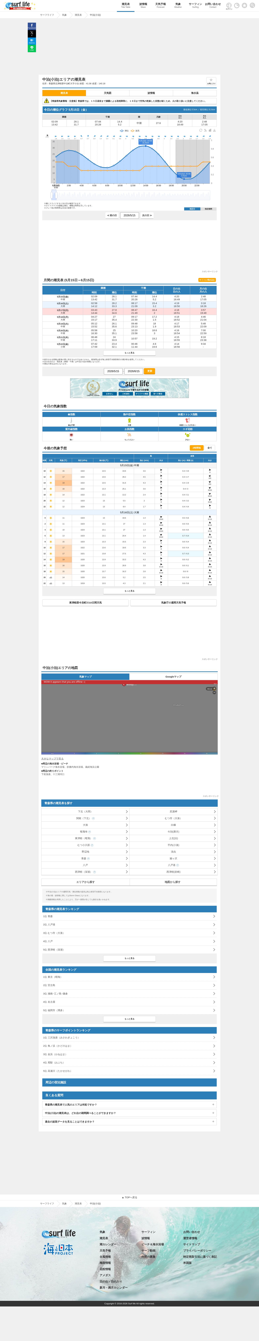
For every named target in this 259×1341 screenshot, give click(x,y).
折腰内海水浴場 (75, 767)
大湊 (85, 824)
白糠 (173, 824)
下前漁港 (46, 774)
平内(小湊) (173, 845)
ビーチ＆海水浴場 (152, 1244)
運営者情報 (190, 1238)
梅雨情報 (105, 1262)
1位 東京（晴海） (53, 976)
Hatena (32, 43)
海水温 (195, 93)
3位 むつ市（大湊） (54, 933)
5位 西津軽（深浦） (54, 949)
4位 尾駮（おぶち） (54, 1062)
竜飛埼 (83, 831)
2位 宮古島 (49, 985)
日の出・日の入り (111, 1281)
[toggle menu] (253, 4)
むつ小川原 (83, 845)
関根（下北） (83, 818)
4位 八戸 (48, 941)
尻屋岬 (173, 811)
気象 (178, 6)
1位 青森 (48, 916)
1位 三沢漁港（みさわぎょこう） (61, 1037)
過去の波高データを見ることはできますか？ (69, 1121)
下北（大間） (85, 811)
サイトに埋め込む (207, 280)
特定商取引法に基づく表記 (200, 1256)
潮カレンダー (108, 1244)
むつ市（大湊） (173, 818)
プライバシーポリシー (197, 1250)
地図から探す (173, 882)
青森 (83, 858)
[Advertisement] (129, 47)
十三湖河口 (58, 774)
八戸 (85, 865)
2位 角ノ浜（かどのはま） (58, 1045)
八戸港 (171, 865)
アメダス (105, 1275)
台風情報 (105, 1256)
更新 (149, 370)
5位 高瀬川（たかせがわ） (58, 1070)
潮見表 (125, 6)
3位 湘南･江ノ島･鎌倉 (55, 993)
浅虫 (173, 851)
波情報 (143, 6)
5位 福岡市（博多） (54, 1010)
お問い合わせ (213, 6)
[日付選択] (129, 215)
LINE (32, 50)
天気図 (107, 93)
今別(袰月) (173, 831)
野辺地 (85, 851)
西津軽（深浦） (83, 871)
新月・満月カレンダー (114, 1287)
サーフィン (195, 6)
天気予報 (160, 6)
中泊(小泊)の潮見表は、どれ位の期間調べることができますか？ (80, 1113)
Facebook (32, 28)
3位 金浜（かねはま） (55, 1054)
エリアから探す (85, 882)
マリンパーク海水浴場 (52, 767)
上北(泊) (173, 838)
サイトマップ (191, 1244)
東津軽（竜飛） (83, 838)
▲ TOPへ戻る (129, 1197)
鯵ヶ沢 (173, 858)
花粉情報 (105, 1269)
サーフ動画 (148, 1250)
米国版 (187, 1262)
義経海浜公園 (92, 767)
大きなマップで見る (52, 758)
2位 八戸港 (49, 924)
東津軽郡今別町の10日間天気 (85, 602)
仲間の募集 (148, 1256)
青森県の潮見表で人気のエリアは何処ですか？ (71, 1104)
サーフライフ (47, 1203)
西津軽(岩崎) (173, 871)
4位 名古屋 (49, 1001)
